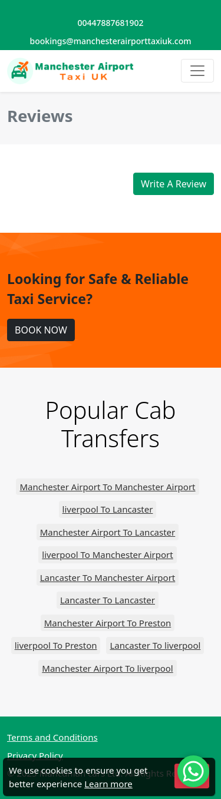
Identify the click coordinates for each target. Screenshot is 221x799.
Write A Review (173, 183)
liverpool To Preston (56, 645)
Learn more (108, 784)
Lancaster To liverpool (155, 645)
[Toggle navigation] (197, 70)
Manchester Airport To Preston (107, 623)
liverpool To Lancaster (107, 509)
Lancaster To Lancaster (107, 600)
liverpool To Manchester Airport (107, 554)
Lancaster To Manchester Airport (108, 577)
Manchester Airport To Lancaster (108, 532)
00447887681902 (110, 22)
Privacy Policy (35, 755)
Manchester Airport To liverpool (107, 668)
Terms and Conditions (52, 737)
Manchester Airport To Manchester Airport (107, 487)
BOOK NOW (41, 329)
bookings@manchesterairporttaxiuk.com (111, 41)
